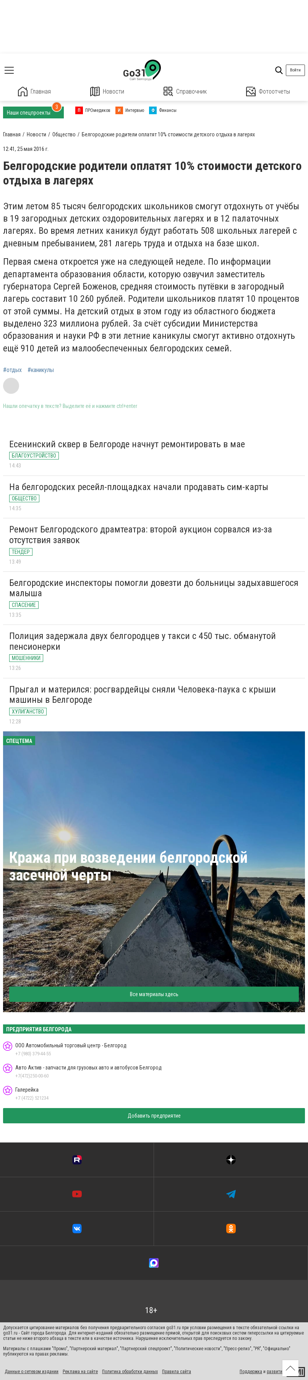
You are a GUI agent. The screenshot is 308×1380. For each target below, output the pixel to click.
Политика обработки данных (130, 1371)
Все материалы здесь (154, 994)
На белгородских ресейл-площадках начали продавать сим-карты (138, 487)
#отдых (12, 370)
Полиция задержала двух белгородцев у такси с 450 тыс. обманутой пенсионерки (142, 641)
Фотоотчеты (268, 91)
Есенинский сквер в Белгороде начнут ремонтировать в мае (127, 444)
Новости (107, 91)
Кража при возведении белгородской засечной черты (128, 866)
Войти (295, 70)
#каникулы (41, 370)
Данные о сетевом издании (31, 1371)
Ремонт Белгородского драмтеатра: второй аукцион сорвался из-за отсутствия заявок (140, 534)
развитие (276, 1371)
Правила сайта (176, 1371)
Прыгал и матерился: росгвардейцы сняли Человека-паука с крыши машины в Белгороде (142, 694)
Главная (34, 91)
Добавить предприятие (154, 1116)
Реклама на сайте (80, 1371)
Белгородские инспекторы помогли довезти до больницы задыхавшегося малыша (153, 588)
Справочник (185, 91)
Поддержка (251, 1371)
